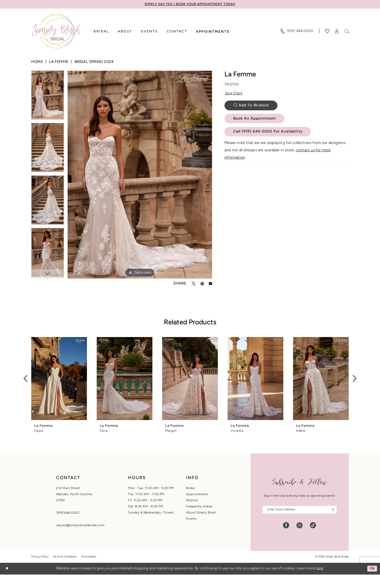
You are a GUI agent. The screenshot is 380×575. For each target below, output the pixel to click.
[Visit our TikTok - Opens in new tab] (313, 526)
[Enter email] (299, 510)
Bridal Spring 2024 (94, 62)
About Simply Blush (201, 512)
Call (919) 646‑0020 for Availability (269, 133)
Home (37, 62)
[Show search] (347, 31)
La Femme (58, 62)
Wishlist (192, 500)
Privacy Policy (40, 557)
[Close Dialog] (7, 569)
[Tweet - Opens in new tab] (194, 284)
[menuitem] (296, 31)
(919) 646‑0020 (67, 512)
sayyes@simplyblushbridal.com (80, 525)
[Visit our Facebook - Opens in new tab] (286, 526)
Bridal (190, 488)
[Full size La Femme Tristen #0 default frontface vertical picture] (140, 174)
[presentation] (59, 378)
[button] (337, 31)
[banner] (56, 31)
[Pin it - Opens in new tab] (202, 284)
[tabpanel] (47, 97)
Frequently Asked (199, 506)
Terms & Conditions (65, 557)
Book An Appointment (255, 120)
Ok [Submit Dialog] (372, 569)
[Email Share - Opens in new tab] (210, 283)
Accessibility (89, 557)
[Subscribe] (331, 510)
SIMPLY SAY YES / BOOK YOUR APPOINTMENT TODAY (190, 4)
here (319, 569)
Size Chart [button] (234, 94)
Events (191, 518)
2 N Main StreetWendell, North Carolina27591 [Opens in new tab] (74, 494)
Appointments (197, 494)
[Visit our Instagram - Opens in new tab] (299, 526)
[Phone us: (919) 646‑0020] (296, 31)
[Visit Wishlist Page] (327, 31)
